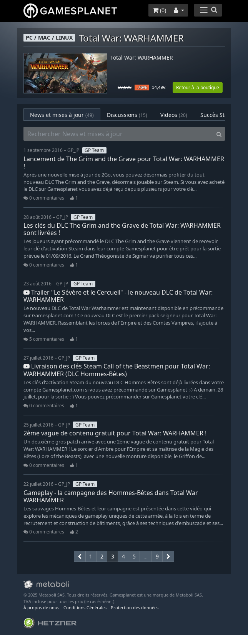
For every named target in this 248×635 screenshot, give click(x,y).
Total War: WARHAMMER (141, 58)
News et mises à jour (62, 114)
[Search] (219, 134)
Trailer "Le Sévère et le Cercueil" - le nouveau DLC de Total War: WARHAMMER (118, 296)
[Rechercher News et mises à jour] (118, 134)
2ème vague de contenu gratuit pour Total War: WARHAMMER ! (114, 433)
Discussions (127, 114)
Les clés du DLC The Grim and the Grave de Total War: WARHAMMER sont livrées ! (122, 229)
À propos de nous (41, 607)
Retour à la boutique (197, 87)
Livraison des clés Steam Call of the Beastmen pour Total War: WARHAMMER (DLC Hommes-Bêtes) (116, 370)
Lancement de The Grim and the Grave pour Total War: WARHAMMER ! (123, 162)
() (159, 10)
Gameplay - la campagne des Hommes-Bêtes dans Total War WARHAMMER (110, 496)
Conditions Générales (85, 607)
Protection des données (134, 607)
